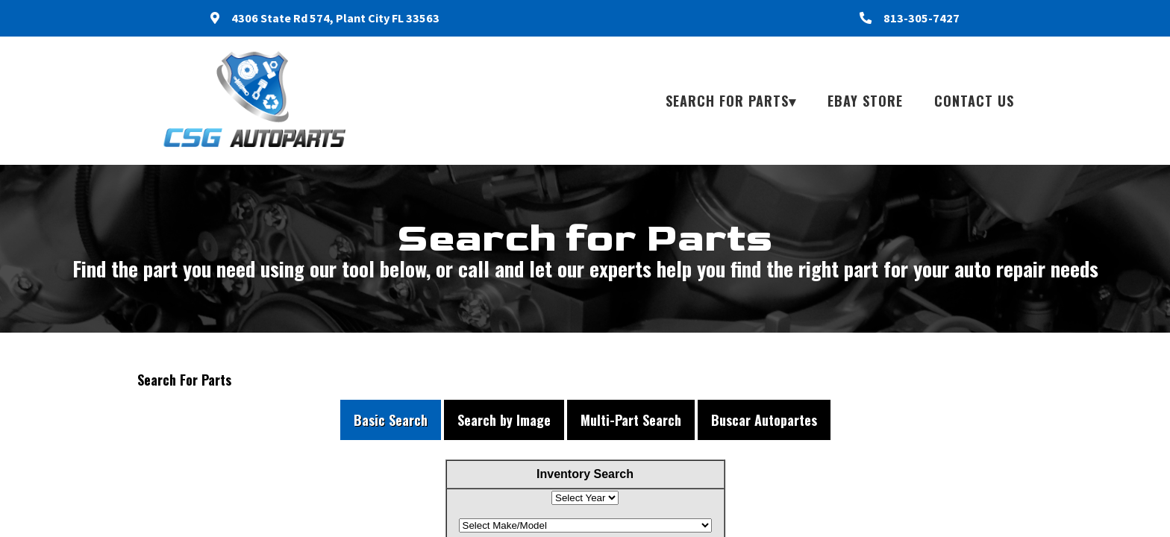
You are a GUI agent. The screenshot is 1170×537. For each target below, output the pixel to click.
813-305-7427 (921, 17)
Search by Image (504, 420)
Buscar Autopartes (764, 420)
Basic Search (391, 420)
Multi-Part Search (631, 420)
